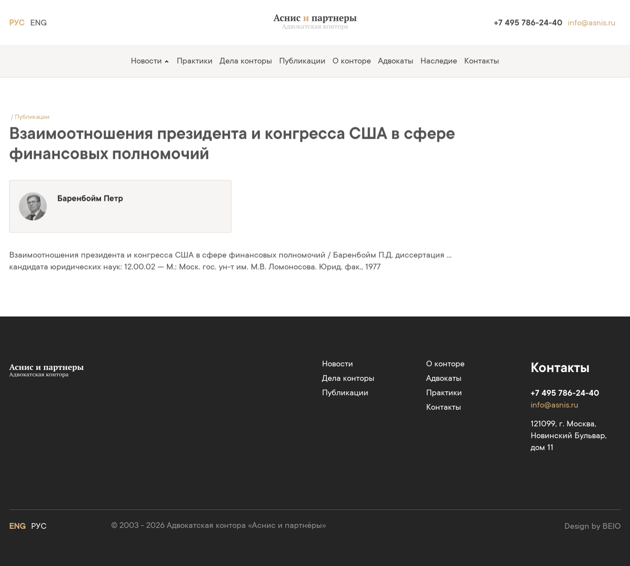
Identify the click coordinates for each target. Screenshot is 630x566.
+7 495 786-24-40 (528, 22)
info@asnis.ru (592, 22)
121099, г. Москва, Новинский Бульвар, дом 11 (569, 435)
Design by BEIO (592, 526)
